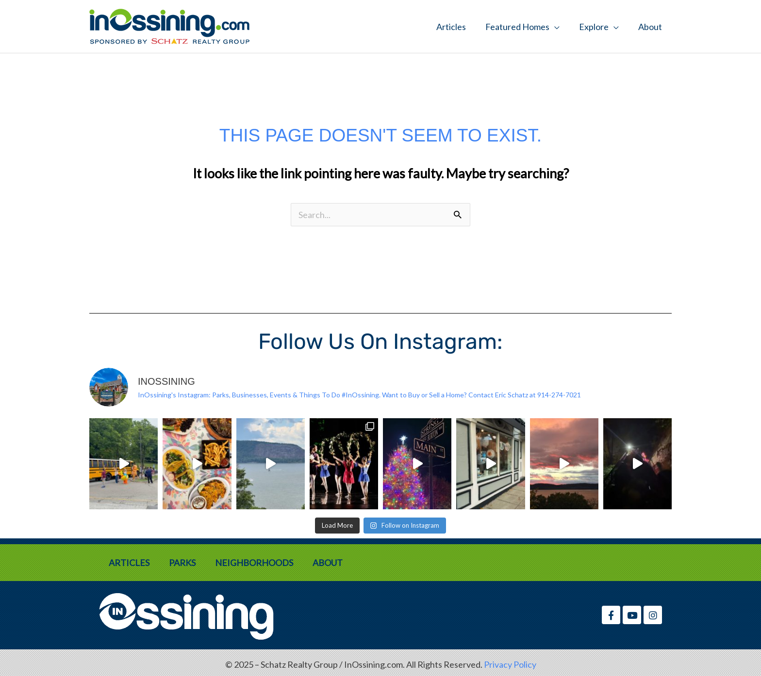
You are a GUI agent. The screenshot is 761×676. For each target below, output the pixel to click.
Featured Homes (517, 26)
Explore (594, 26)
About (650, 26)
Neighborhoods (254, 562)
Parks (182, 562)
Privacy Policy (510, 664)
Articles (451, 26)
